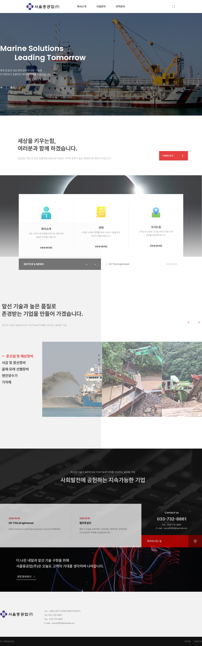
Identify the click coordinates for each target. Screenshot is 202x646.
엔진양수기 (15, 375)
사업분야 (101, 6)
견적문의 (120, 6)
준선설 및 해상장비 (24, 356)
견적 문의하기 (31, 576)
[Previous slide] (194, 322)
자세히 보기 (178, 155)
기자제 (11, 382)
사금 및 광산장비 (19, 362)
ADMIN (187, 641)
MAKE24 (198, 641)
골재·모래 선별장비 (20, 369)
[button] (1, 88)
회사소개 (81, 6)
